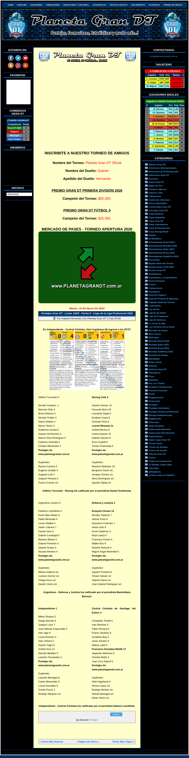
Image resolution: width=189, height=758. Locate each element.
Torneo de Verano (158, 450)
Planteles (154, 5)
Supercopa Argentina (160, 429)
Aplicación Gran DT (159, 175)
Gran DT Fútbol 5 (158, 295)
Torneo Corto (155, 443)
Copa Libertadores (158, 224)
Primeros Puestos (158, 390)
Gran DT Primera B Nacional (163, 298)
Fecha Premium (157, 281)
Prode (152, 394)
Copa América (156, 214)
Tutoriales (154, 468)
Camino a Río (156, 192)
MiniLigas (154, 337)
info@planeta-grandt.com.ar (163, 56)
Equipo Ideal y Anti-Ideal (76, 5)
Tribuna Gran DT (157, 454)
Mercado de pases (158, 330)
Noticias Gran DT (119, 5)
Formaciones (53, 5)
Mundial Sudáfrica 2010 (161, 351)
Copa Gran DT (156, 221)
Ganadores (36, 5)
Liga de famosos (157, 320)
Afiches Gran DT (157, 164)
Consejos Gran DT (158, 210)
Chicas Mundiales (158, 203)
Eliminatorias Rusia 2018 (162, 252)
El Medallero (155, 238)
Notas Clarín (155, 362)
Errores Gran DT (157, 270)
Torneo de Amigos (172, 5)
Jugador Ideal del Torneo (162, 302)
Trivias (152, 457)
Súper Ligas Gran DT (160, 440)
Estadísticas (99, 5)
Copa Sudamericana (159, 228)
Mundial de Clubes (158, 355)
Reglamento (155, 418)
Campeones (155, 196)
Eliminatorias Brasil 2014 (162, 242)
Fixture (152, 284)
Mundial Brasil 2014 (159, 341)
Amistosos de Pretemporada (163, 171)
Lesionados (155, 305)
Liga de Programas (158, 316)
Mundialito (154, 358)
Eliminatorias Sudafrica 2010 (164, 256)
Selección (154, 422)
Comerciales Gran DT (160, 207)
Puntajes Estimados (159, 408)
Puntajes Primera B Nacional (164, 411)
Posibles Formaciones (160, 387)
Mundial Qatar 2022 (159, 344)
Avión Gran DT (156, 182)
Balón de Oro (155, 185)
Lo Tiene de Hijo (157, 323)
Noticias (153, 365)
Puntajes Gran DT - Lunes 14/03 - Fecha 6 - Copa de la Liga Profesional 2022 (87, 313)
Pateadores (155, 372)
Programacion (156, 397)
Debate (152, 235)
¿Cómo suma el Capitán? (162, 475)
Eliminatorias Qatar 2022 (161, 249)
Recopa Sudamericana (160, 415)
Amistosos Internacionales (163, 168)
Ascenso (153, 178)
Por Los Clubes (157, 383)
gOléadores (155, 471)
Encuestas (154, 259)
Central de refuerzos (159, 200)
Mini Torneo (155, 334)
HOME (10, 5)
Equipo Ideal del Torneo (161, 263)
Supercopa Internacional (161, 433)
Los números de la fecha (161, 327)
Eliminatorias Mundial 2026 (163, 245)
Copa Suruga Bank (158, 231)
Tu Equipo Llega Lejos (160, 464)
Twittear (116, 714)
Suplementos (138, 5)
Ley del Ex (154, 309)
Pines (151, 376)
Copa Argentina (157, 217)
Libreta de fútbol (157, 313)
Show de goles (156, 426)
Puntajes (22, 5)
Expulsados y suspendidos (163, 277)
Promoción (154, 401)
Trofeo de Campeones (160, 461)
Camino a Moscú (157, 189)
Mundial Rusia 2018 (159, 348)
